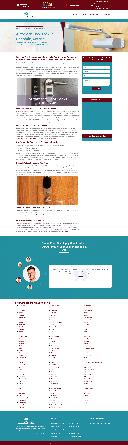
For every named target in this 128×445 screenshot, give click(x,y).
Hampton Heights (23, 398)
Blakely (53, 402)
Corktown (86, 313)
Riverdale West (88, 381)
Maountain (22, 308)
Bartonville (54, 395)
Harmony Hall (22, 407)
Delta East (86, 322)
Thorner (53, 379)
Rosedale (86, 386)
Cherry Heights (87, 306)
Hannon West (22, 405)
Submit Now (96, 88)
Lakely (85, 358)
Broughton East (23, 336)
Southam (53, 372)
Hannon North (22, 400)
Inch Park (53, 313)
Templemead (54, 376)
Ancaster (21, 315)
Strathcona (86, 398)
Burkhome (21, 346)
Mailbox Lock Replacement (78, 433)
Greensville (22, 393)
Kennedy (53, 317)
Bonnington (22, 334)
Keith (85, 350)
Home (75, 14)
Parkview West (87, 374)
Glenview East (87, 334)
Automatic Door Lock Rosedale (42, 20)
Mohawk (53, 346)
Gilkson (21, 384)
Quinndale (54, 355)
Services (83, 14)
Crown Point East (88, 317)
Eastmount (22, 365)
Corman (86, 315)
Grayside (86, 339)
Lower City (22, 306)
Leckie (53, 329)
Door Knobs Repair (55, 436)
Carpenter (21, 350)
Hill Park (53, 308)
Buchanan (21, 343)
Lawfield (53, 324)
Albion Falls (22, 320)
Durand (85, 329)
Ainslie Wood (22, 317)
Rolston (53, 362)
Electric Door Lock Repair (57, 430)
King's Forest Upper (56, 322)
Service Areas (94, 14)
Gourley (21, 388)
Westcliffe (54, 391)
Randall (53, 360)
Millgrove (53, 343)
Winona (86, 402)
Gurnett (21, 395)
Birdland (21, 332)
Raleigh (53, 358)
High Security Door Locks (57, 423)
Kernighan (54, 320)
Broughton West (23, 339)
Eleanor (21, 367)
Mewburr (53, 339)
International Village (89, 348)
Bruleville (21, 341)
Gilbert (21, 381)
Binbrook (21, 329)
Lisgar (53, 332)
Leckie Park (54, 327)
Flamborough (22, 379)
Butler (20, 348)
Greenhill (86, 343)
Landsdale (86, 360)
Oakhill (53, 350)
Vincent (86, 400)
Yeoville (53, 393)
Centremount (22, 353)
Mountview (54, 341)
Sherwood (53, 369)
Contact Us (106, 14)
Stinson (86, 391)
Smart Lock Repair (55, 433)
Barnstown (22, 324)
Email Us (95, 424)
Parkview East (87, 372)
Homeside (86, 346)
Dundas (86, 327)
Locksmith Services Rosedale (27, 20)
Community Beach (88, 308)
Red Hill (86, 376)
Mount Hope (22, 386)
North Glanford (55, 348)
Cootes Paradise (88, 310)
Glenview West (88, 336)
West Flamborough (56, 388)
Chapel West (22, 358)
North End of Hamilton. (90, 369)
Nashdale (86, 365)
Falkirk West (22, 374)
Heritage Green (55, 306)
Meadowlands (55, 336)
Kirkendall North (88, 353)
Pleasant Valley (55, 353)
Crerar (20, 360)
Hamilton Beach (55, 398)
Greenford (86, 341)
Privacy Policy (74, 424)
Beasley (53, 400)
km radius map (96, 115)
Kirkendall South (88, 355)
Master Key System (56, 427)
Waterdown (54, 386)
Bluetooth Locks (75, 427)
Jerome (53, 315)
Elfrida (20, 369)
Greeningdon (22, 391)
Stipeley (86, 395)
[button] (30, 287)
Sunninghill (54, 374)
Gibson (85, 332)
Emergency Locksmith (77, 436)
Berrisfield (21, 327)
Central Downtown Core (57, 405)
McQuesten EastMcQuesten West (93, 362)
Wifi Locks (74, 430)
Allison (21, 313)
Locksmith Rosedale (62, 443)
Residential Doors (63, 232)
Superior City (87, 393)
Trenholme (54, 381)
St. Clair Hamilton (88, 388)
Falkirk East (22, 372)
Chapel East (22, 355)
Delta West (86, 324)
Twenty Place (54, 384)
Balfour (21, 322)
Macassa (53, 334)
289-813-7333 (101, 8)
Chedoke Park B (55, 407)
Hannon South (22, 402)
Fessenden (22, 376)
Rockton (86, 384)
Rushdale (53, 365)
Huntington (54, 310)
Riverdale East (87, 379)
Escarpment (22, 310)
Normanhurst (87, 367)
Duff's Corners (23, 362)
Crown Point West (88, 320)
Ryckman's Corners (56, 367)
